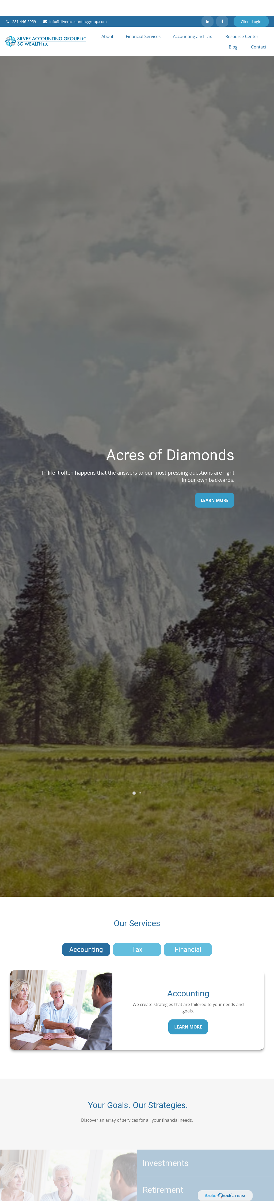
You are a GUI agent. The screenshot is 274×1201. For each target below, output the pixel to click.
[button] (107, 20)
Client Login (251, 5)
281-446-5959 (20, 5)
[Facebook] (222, 5)
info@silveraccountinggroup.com (75, 5)
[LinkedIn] (207, 5)
